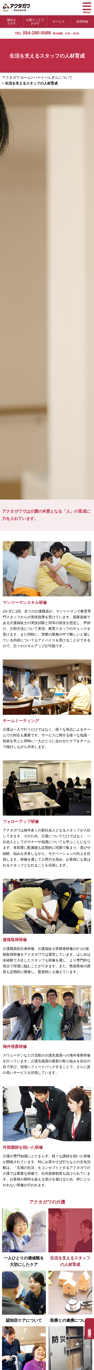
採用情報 (82, 21)
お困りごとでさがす (35, 21)
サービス (59, 21)
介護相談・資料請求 (89, 1328)
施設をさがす (11, 21)
